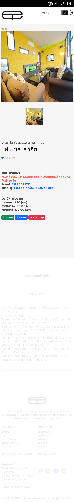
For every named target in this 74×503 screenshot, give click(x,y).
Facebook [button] (21, 217)
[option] (37, 66)
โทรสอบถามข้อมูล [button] (37, 217)
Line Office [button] (8, 217)
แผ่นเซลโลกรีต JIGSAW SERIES (20, 143)
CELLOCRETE (21, 184)
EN (69, 3)
